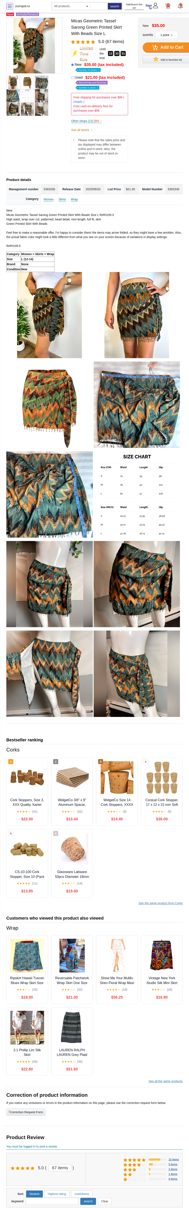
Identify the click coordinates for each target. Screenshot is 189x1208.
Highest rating (57, 1194)
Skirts (62, 199)
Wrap (74, 199)
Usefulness (81, 1194)
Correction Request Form (26, 1112)
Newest (34, 1194)
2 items (173, 1169)
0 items (173, 1178)
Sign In (149, 7)
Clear (104, 1201)
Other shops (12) (86, 121)
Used (100, 82)
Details (77, 101)
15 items (174, 1159)
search (114, 6)
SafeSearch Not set (134, 6)
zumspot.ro (22, 6)
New (99, 66)
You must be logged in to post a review (31, 1146)
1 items (173, 1174)
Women (49, 199)
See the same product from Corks (161, 903)
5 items (173, 1164)
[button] (180, 5)
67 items (60, 1167)
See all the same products (165, 1081)
